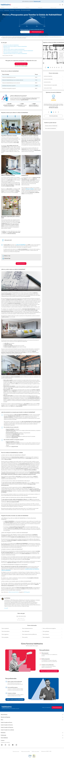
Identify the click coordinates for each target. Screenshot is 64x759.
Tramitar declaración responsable (53, 85)
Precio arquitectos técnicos (32, 628)
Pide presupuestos (21, 263)
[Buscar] (60, 5)
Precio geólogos (52, 631)
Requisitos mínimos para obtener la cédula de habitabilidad (15, 46)
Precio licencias (52, 634)
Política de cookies (35, 751)
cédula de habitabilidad (20, 244)
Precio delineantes (32, 631)
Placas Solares (40, 7)
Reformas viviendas (53, 7)
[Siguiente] (61, 67)
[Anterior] (45, 67)
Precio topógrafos (52, 637)
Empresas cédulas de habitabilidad (51, 125)
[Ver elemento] (48, 67)
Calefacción (2, 7)
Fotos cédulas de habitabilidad (50, 128)
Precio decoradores (11, 631)
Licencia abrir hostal (53, 88)
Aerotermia (27, 7)
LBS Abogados (27, 592)
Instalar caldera (15, 7)
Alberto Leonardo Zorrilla (14, 592)
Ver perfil (6, 608)
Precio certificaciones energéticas (52, 628)
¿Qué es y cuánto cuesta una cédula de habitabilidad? (13, 49)
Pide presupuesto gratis (36, 31)
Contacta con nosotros (5, 742)
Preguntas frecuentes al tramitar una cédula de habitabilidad (15, 53)
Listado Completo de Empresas (7, 727)
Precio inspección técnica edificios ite (32, 634)
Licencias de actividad (53, 79)
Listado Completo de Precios (6, 722)
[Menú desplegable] (63, 5)
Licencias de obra (53, 82)
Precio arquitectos (11, 628)
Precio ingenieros (11, 634)
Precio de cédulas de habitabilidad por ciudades (12, 52)
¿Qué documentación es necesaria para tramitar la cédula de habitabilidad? (18, 50)
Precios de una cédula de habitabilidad (11, 45)
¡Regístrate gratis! (37, 1)
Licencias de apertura (53, 76)
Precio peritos (32, 637)
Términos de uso (16, 751)
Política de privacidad (25, 751)
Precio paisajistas (11, 637)
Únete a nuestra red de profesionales (15, 699)
